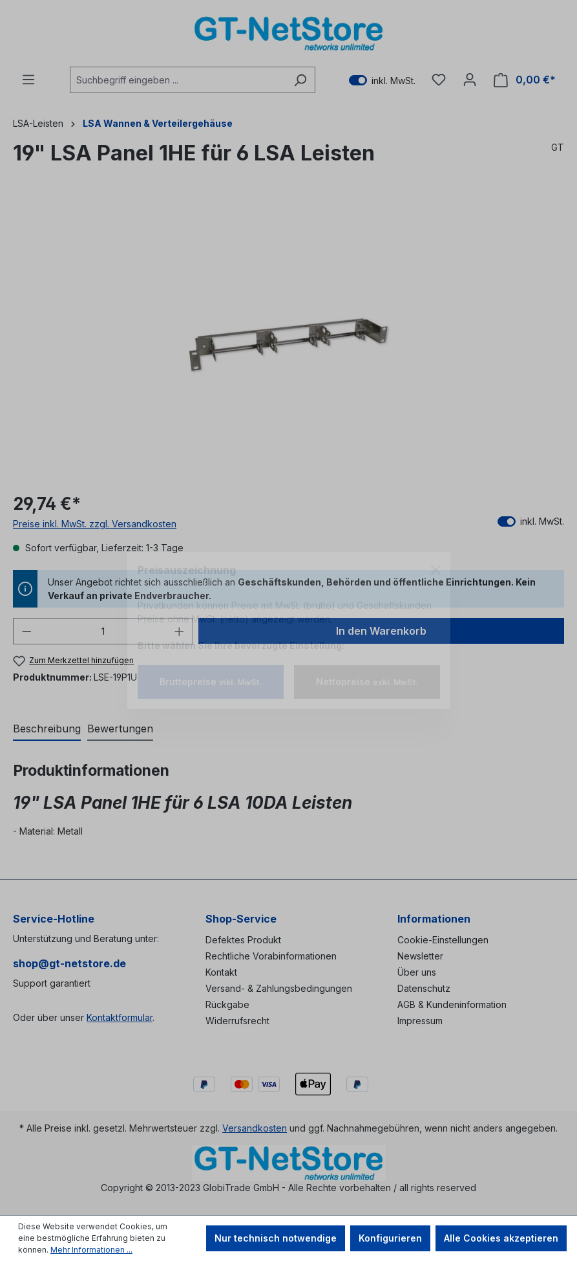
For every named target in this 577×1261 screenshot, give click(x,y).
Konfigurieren (390, 1238)
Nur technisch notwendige (276, 1238)
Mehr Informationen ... (91, 1250)
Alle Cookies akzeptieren (501, 1238)
